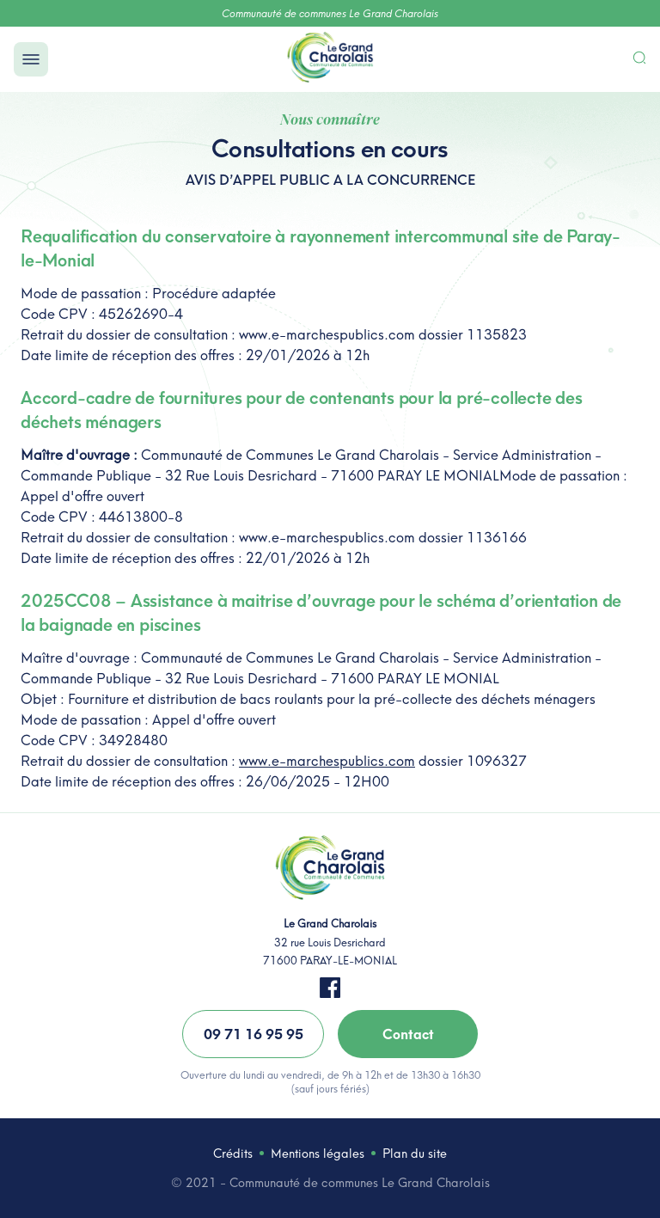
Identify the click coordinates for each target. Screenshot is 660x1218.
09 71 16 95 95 (253, 1034)
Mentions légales (317, 1153)
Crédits (233, 1153)
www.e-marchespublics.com (327, 760)
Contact (408, 1034)
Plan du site (414, 1153)
